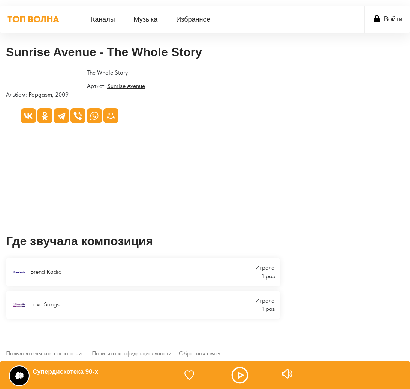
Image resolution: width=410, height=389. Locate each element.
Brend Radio (37, 272)
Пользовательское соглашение (45, 347)
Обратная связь (199, 347)
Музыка (146, 19)
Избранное (193, 19)
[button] (240, 375)
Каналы (103, 19)
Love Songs (36, 304)
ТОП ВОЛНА (33, 19)
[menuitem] (103, 19)
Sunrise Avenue (126, 85)
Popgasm (40, 94)
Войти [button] (393, 19)
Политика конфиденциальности (131, 347)
